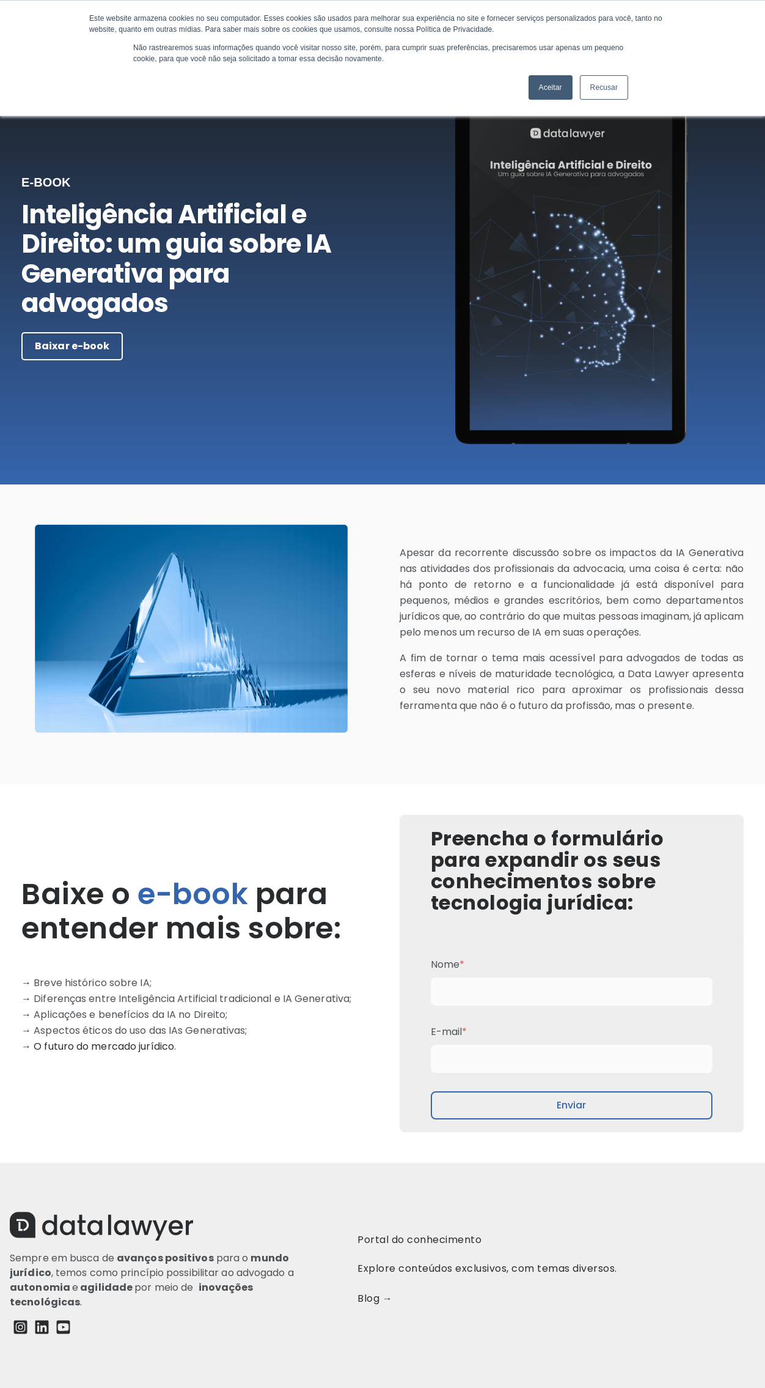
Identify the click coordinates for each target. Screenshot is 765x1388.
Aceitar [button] (550, 87)
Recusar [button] (604, 87)
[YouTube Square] (63, 1329)
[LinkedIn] (41, 1329)
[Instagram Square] (20, 1329)
